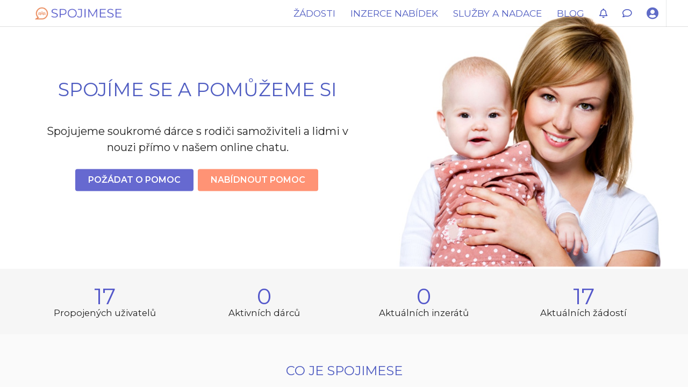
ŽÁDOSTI (314, 13)
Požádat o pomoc (134, 180)
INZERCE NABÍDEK (394, 13)
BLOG (570, 13)
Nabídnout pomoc (258, 180)
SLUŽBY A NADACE (497, 13)
